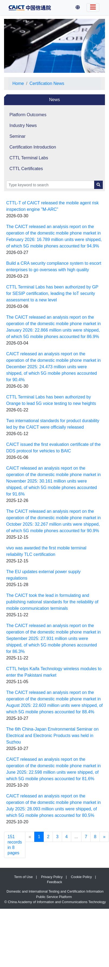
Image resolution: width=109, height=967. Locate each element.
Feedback (54, 882)
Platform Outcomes (27, 114)
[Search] (50, 185)
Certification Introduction (32, 147)
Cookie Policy (81, 877)
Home (18, 83)
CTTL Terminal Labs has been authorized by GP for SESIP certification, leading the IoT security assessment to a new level (52, 293)
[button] (77, 7)
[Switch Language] (93, 7)
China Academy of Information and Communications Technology (57, 902)
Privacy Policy (52, 877)
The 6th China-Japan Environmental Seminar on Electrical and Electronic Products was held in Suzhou (52, 735)
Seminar (17, 136)
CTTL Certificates (26, 168)
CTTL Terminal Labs (28, 158)
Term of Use (23, 877)
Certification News (46, 83)
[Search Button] (98, 185)
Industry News (23, 125)
